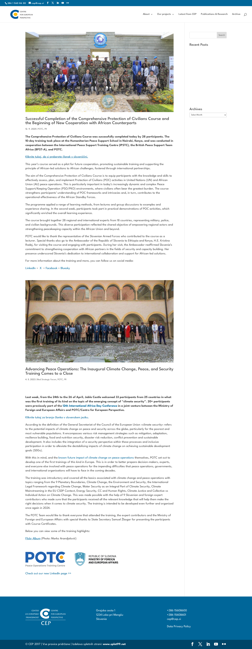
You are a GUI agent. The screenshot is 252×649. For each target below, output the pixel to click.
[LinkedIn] (58, 3)
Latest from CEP (188, 14)
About (146, 14)
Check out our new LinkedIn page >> (48, 573)
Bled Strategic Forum (46, 380)
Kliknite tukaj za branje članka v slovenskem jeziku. (57, 417)
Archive (236, 14)
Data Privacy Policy (179, 626)
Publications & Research (214, 14)
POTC (40, 129)
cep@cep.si (174, 619)
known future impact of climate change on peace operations (96, 457)
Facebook (51, 268)
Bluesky (65, 268)
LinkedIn (30, 268)
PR (46, 129)
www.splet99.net (114, 644)
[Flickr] (68, 3)
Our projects (164, 14)
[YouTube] (63, 3)
